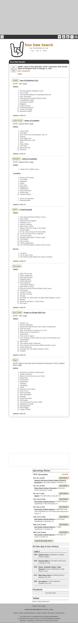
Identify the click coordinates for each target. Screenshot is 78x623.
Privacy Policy (60, 613)
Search (15, 613)
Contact (38, 613)
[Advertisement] (39, 17)
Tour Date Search (50, 593)
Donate (44, 613)
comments (26, 71)
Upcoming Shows (29, 613)
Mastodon (16, 159)
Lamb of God (17, 120)
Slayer (15, 360)
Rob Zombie (17, 312)
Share (20, 74)
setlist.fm (22, 115)
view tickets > (64, 478)
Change (65, 474)
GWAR (15, 80)
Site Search (51, 613)
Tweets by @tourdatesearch (41, 601)
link (19, 71)
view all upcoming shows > (44, 541)
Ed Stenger (44, 616)
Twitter (51, 609)
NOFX (15, 210)
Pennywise (17, 266)
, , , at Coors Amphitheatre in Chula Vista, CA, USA (51, 569)
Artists (21, 613)
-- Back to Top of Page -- (39, 606)
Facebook (45, 609)
